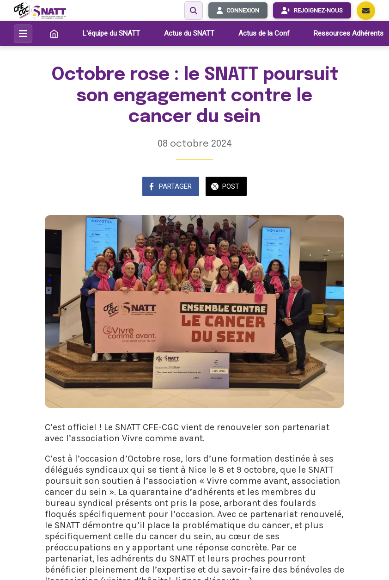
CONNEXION (238, 10)
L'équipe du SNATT (111, 33)
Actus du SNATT (189, 33)
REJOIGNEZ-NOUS (312, 10)
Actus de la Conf (264, 33)
